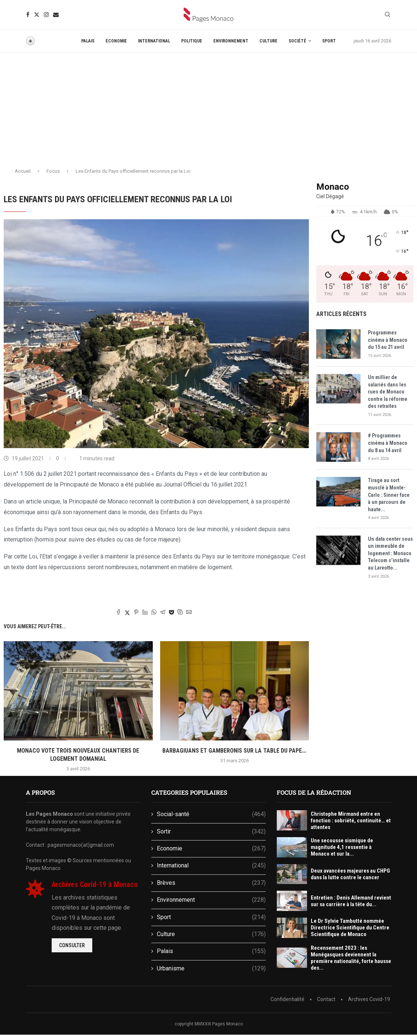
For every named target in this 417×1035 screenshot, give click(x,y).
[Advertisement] (208, 107)
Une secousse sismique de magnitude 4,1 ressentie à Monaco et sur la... (342, 847)
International (154, 41)
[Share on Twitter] (127, 612)
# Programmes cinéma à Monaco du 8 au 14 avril (387, 443)
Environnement (230, 41)
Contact (326, 999)
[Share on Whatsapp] (153, 612)
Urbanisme (211, 968)
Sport (329, 41)
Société (297, 41)
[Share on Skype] (180, 612)
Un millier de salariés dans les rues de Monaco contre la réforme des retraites (387, 391)
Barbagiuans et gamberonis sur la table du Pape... (234, 750)
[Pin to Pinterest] (136, 612)
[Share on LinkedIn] (145, 612)
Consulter (72, 945)
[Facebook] (28, 14)
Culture (268, 41)
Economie (116, 41)
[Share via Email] (189, 612)
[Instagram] (46, 14)
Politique (191, 41)
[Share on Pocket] (171, 612)
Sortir (211, 832)
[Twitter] (37, 14)
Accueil (23, 171)
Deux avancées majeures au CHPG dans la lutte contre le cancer (350, 874)
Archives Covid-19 (369, 999)
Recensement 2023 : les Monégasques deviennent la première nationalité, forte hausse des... (351, 958)
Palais (87, 41)
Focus (53, 171)
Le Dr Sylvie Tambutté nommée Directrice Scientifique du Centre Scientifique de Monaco (350, 928)
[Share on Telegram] (162, 612)
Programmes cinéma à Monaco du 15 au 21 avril (387, 340)
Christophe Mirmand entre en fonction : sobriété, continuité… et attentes (351, 821)
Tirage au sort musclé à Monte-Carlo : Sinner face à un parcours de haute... (389, 494)
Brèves (211, 883)
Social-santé (211, 814)
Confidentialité (287, 999)
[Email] (56, 14)
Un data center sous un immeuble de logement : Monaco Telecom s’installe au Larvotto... (390, 553)
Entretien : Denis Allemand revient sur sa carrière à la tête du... (351, 901)
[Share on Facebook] (118, 612)
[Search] (387, 15)
